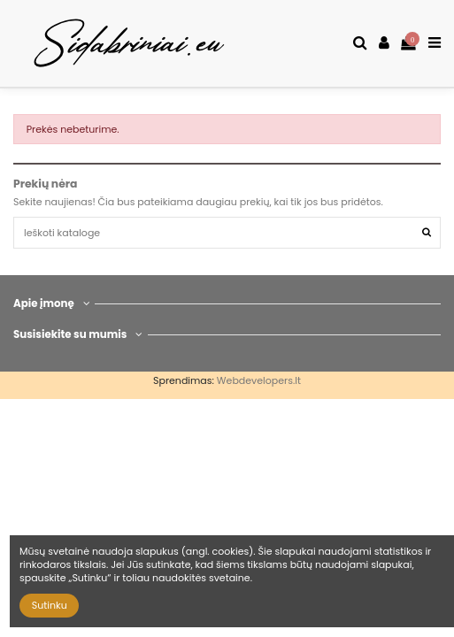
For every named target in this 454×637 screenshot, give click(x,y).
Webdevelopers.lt (259, 380)
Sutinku (49, 605)
